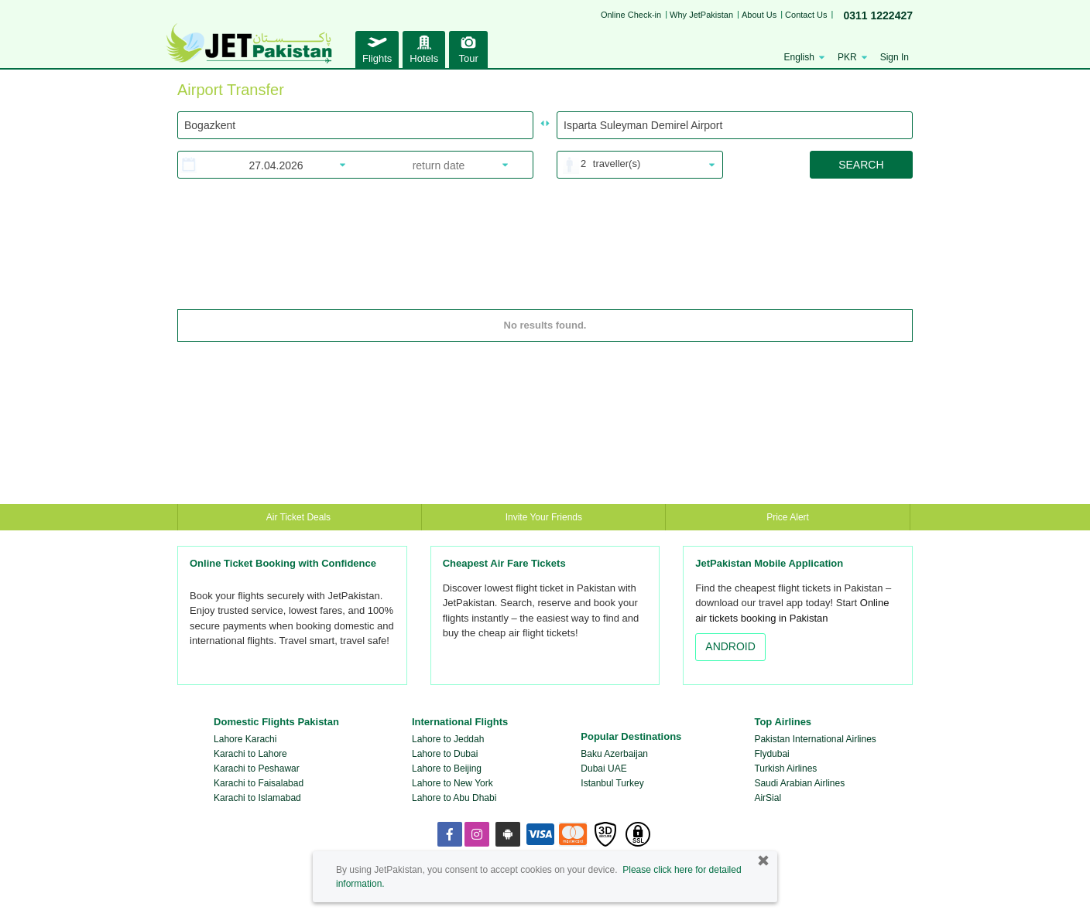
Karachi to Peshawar (257, 768)
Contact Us (806, 14)
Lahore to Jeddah (448, 739)
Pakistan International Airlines (815, 739)
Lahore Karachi (245, 739)
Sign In (894, 57)
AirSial (767, 797)
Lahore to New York (452, 783)
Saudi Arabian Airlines (799, 783)
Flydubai (771, 753)
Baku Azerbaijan (614, 753)
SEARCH (860, 164)
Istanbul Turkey (612, 783)
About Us (759, 14)
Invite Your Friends (544, 517)
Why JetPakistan (701, 14)
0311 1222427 (878, 15)
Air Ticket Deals (300, 517)
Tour (468, 47)
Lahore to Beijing (447, 768)
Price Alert (787, 517)
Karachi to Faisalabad (258, 783)
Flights (377, 47)
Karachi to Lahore (250, 753)
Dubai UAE (603, 768)
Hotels (424, 47)
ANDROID (730, 646)
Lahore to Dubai (445, 753)
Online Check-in (631, 14)
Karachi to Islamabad (257, 797)
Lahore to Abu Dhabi (454, 797)
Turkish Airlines (785, 768)
